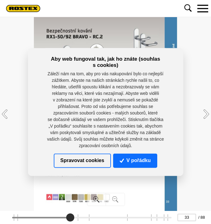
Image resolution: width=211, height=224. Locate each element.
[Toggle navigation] (202, 8)
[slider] (70, 217)
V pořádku (135, 160)
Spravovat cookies (82, 160)
